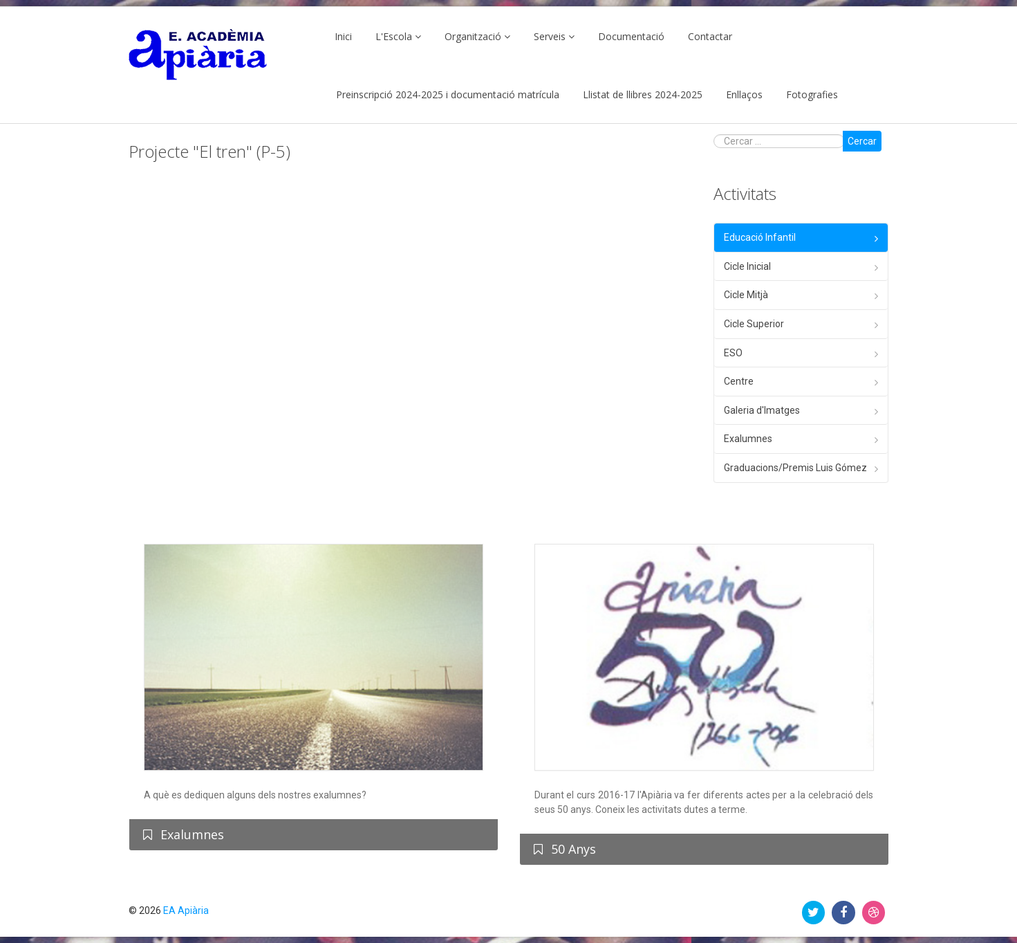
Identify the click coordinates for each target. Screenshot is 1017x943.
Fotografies (812, 94)
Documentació (631, 36)
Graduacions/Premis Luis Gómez (795, 467)
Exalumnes (748, 438)
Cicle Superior (754, 323)
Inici (343, 36)
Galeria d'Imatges (762, 410)
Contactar (710, 36)
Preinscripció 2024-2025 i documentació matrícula (447, 94)
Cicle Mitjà (746, 294)
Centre (739, 381)
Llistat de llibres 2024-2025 (642, 94)
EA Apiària (186, 910)
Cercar (862, 141)
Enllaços (744, 94)
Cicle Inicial (747, 266)
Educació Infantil (760, 237)
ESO (733, 352)
